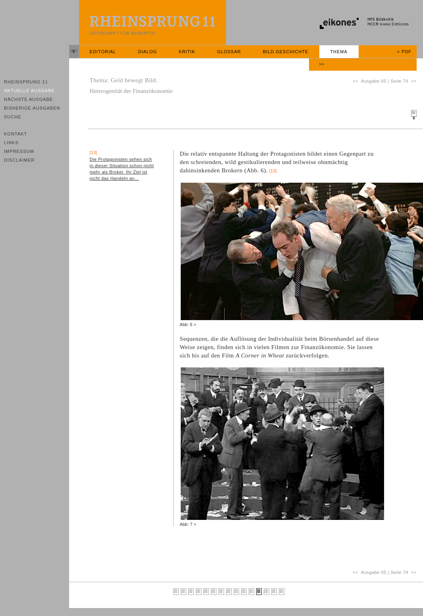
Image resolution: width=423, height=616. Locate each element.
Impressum (19, 151)
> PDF (404, 51)
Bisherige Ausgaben (32, 108)
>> (321, 64)
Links (11, 142)
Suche (12, 116)
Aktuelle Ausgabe (29, 90)
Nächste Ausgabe (28, 99)
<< (357, 81)
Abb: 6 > (188, 324)
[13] (273, 171)
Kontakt (15, 133)
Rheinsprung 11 (26, 81)
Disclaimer (19, 160)
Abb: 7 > (188, 524)
